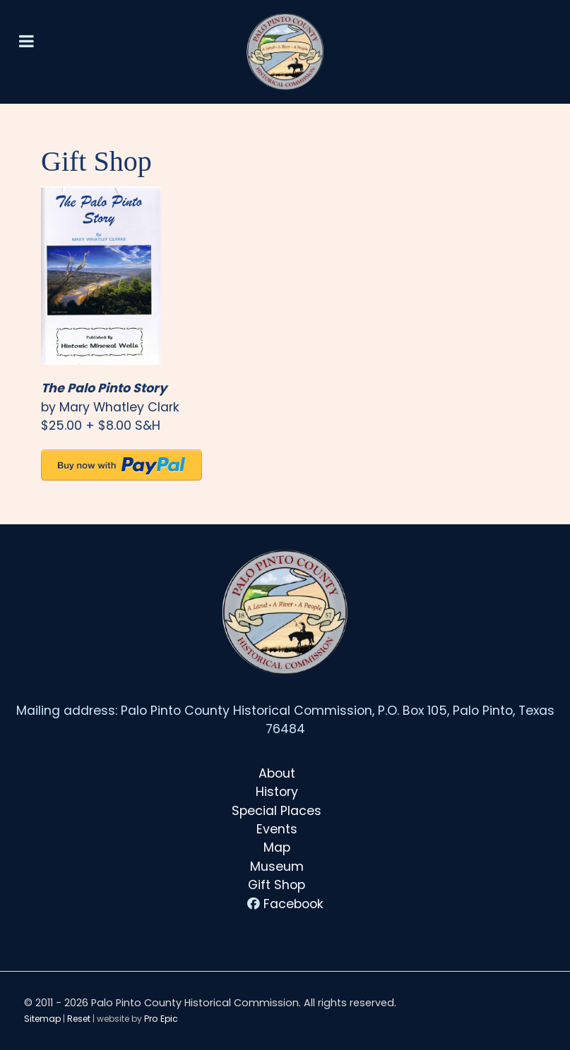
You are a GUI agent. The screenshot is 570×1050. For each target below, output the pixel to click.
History (277, 791)
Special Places (276, 810)
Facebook (293, 903)
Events (276, 829)
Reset (78, 1019)
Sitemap (42, 1019)
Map (276, 847)
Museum (277, 866)
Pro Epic (161, 1019)
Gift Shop (276, 884)
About (277, 773)
